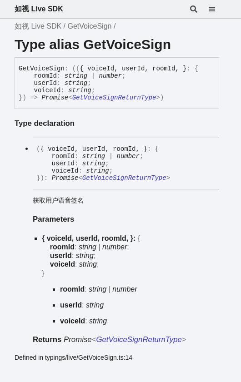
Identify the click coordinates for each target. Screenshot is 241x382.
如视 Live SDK (39, 9)
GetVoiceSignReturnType (114, 97)
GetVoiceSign (89, 26)
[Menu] (217, 9)
